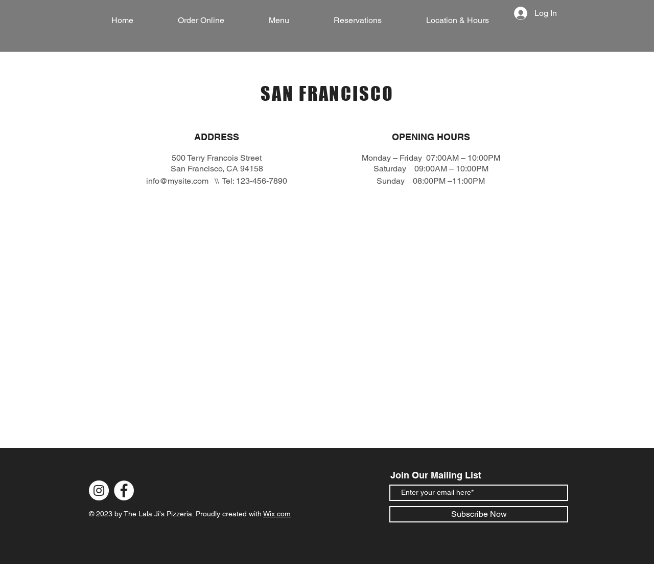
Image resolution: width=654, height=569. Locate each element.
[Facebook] (124, 490)
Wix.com (277, 514)
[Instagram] (99, 490)
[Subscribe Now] (478, 514)
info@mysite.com (177, 181)
